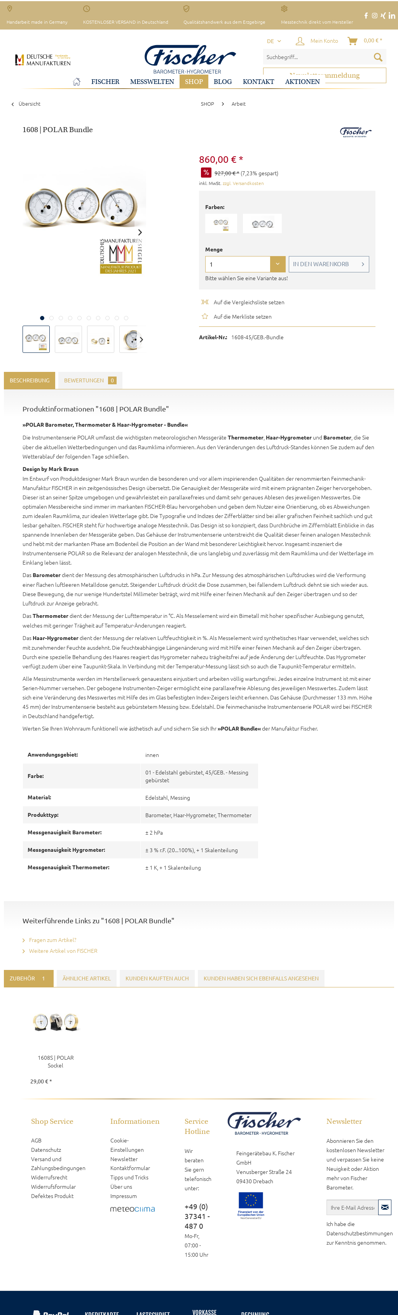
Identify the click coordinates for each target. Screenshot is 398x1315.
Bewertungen (90, 380)
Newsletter (124, 1159)
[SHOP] (194, 82)
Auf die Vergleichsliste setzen (242, 302)
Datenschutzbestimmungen (359, 1233)
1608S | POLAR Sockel (56, 1061)
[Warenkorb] (365, 41)
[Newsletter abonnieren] (384, 1207)
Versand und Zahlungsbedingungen (58, 1163)
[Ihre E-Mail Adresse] (352, 1207)
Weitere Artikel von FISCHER (60, 950)
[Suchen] (378, 57)
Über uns (121, 1186)
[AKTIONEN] (302, 82)
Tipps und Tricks (129, 1177)
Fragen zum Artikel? (49, 940)
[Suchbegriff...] (324, 57)
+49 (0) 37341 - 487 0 (197, 1216)
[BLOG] (222, 82)
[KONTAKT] (258, 82)
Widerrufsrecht (49, 1177)
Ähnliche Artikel (87, 978)
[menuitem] (324, 57)
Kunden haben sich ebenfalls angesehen (261, 978)
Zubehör (29, 978)
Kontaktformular (130, 1168)
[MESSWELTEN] (152, 82)
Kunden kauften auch (157, 978)
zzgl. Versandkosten (243, 183)
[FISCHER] (105, 82)
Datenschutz (46, 1149)
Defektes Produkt (52, 1196)
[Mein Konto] (317, 41)
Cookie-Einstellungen (127, 1144)
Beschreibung (29, 380)
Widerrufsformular (53, 1186)
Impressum (123, 1196)
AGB (36, 1140)
